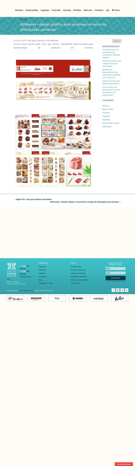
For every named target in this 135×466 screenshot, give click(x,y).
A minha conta (76, 267)
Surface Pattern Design (110, 123)
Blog (40, 280)
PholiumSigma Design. (26, 290)
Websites (19, 10)
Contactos (99, 10)
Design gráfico (32, 10)
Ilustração (56, 10)
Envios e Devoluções (78, 270)
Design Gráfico (107, 109)
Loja (107, 10)
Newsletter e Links (46, 283)
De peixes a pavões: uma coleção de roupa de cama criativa (111, 63)
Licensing (67, 10)
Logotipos (45, 10)
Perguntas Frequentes (79, 276)
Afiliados (105, 106)
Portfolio (77, 10)
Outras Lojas (75, 283)
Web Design (107, 126)
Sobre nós (87, 10)
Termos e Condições (78, 273)
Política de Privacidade (79, 280)
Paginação (106, 120)
